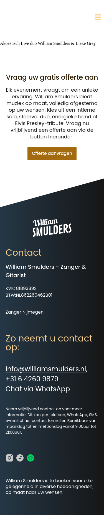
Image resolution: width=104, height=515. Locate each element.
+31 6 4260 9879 (32, 379)
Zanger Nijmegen (25, 312)
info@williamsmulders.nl (46, 369)
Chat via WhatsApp (38, 389)
